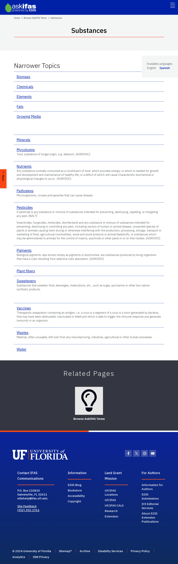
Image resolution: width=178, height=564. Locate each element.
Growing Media (29, 116)
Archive (85, 551)
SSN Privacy (41, 557)
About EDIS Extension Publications (150, 517)
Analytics (18, 557)
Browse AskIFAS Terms (35, 18)
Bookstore (75, 490)
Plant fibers (26, 271)
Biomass (23, 76)
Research (111, 511)
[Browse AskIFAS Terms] (89, 401)
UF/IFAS (110, 500)
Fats (20, 106)
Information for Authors (152, 487)
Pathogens (25, 190)
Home (17, 18)
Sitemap (64, 551)
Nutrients (24, 166)
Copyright (74, 501)
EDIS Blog (74, 485)
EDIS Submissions (150, 496)
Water (21, 349)
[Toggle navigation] (172, 4)
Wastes (22, 332)
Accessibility (76, 496)
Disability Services (110, 551)
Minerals (23, 139)
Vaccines (24, 308)
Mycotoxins (26, 149)
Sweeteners (26, 280)
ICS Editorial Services (150, 506)
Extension (111, 516)
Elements (24, 96)
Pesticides (25, 207)
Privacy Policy (140, 551)
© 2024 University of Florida (31, 551)
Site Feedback (27, 506)
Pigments (24, 250)
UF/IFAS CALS (114, 505)
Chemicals (25, 86)
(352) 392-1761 (28, 510)
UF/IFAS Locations (111, 492)
